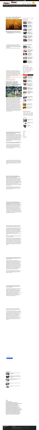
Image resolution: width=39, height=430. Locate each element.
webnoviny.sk (15, 429)
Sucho (19, 75)
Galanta (12, 405)
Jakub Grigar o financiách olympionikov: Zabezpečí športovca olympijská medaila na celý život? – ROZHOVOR (30, 48)
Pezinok (15, 408)
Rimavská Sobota (8, 410)
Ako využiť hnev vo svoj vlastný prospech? (30, 99)
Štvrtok (32, 112)
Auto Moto (24, 67)
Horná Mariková (24, 137)
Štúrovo (16, 412)
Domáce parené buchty (29, 103)
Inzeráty (17, 5)
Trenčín (10, 413)
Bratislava (15, 403)
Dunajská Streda (8, 405)
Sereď (11, 411)
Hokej (27, 68)
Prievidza (15, 409)
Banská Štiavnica (8, 403)
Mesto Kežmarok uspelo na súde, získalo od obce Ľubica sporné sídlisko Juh (30, 92)
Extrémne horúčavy (12, 75)
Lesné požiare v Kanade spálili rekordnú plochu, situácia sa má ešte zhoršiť (13, 77)
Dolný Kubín (10, 404)
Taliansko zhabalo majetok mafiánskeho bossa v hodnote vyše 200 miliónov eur (15, 379)
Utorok (27, 112)
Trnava (12, 413)
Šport (23, 70)
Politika (30, 69)
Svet (32, 69)
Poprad (20, 408)
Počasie (7, 5)
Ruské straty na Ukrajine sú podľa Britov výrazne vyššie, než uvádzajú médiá (29, 61)
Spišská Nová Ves (16, 411)
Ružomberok (16, 410)
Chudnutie (23, 5)
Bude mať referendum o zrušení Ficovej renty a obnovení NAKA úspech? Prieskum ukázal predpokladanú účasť (30, 58)
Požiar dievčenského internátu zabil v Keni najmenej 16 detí (15, 373)
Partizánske (11, 408)
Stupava (12, 412)
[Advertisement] (20, 11)
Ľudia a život (27, 69)
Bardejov (12, 403)
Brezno (18, 403)
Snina (13, 411)
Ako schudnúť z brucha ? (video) (30, 119)
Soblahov (24, 133)
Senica (7, 411)
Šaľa (14, 412)
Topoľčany (19, 412)
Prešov (12, 409)
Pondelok (24, 112)
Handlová (15, 405)
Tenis (25, 70)
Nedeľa (29, 114)
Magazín (14, 5)
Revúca (20, 409)
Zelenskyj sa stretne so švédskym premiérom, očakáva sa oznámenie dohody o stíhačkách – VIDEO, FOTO (15, 376)
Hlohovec (18, 405)
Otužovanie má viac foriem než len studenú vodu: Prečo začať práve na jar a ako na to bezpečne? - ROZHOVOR (30, 78)
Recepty (20, 5)
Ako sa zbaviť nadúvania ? (29, 125)
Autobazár (10, 5)
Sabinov (19, 410)
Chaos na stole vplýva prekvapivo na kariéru (29, 96)
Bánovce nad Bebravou (9, 402)
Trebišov (7, 413)
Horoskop (30, 5)
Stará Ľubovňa (8, 412)
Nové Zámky (8, 408)
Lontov (23, 132)
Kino (29, 68)
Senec (9, 411)
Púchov (18, 409)
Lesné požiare (16, 75)
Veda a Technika (29, 70)
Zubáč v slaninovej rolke (29, 106)
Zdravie (27, 5)
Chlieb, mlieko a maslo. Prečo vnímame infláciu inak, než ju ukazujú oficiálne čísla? (30, 51)
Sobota (26, 114)
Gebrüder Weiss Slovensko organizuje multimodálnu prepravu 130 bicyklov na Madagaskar (29, 22)
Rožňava (12, 410)
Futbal (25, 68)
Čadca (20, 403)
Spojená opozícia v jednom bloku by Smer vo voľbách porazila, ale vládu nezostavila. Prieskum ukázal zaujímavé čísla (30, 40)
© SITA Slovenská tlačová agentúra (19, 428)
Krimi (31, 68)
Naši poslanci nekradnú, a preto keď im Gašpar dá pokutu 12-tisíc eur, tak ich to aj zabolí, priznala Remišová (30, 89)
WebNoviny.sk (8, 78)
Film (23, 68)
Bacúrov (24, 134)
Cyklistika (27, 67)
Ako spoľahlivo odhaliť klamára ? (30, 122)
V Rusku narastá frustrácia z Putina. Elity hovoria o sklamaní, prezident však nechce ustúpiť (29, 81)
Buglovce (24, 135)
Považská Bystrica (8, 409)
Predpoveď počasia (9, 401)
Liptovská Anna (24, 136)
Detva (7, 404)
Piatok (24, 114)
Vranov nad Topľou (16, 413)
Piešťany (17, 408)
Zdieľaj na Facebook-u (9, 358)
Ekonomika (30, 67)
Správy (4, 5)
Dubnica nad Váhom (15, 404)
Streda (29, 112)
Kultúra (24, 69)
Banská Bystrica (15, 402)
